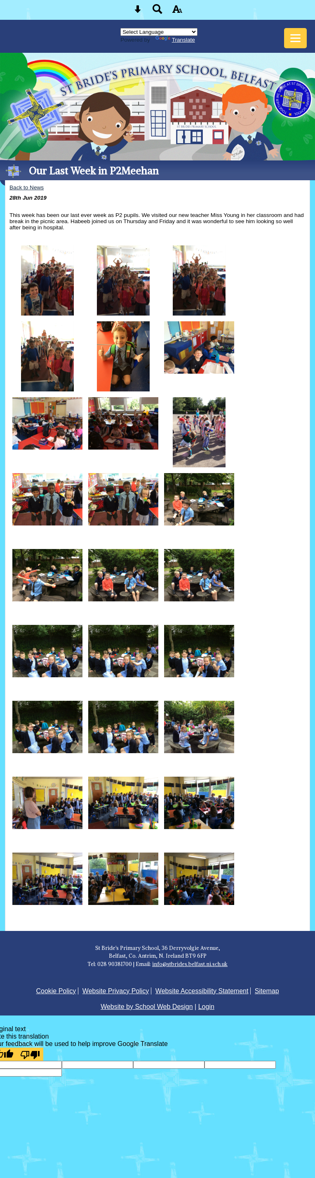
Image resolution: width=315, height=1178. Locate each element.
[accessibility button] (177, 11)
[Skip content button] (138, 11)
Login (206, 1006)
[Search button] (157, 11)
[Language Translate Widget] (158, 32)
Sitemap (267, 990)
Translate (175, 40)
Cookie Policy (56, 990)
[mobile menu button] (295, 38)
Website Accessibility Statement (202, 990)
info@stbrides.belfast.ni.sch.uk (190, 964)
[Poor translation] (30, 1054)
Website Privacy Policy (115, 990)
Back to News (26, 187)
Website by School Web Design (147, 1006)
